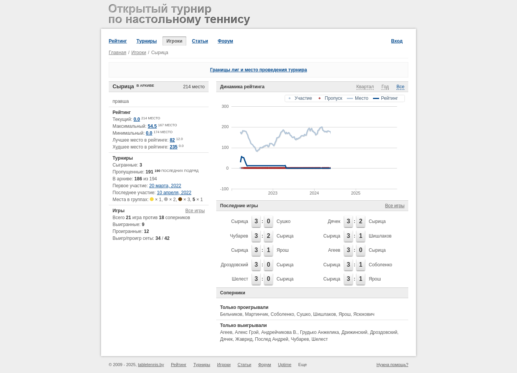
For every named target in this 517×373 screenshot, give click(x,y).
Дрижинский (354, 332)
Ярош (283, 250)
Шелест (240, 279)
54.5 (152, 126)
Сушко (283, 221)
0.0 (137, 119)
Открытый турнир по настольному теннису (181, 15)
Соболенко (380, 264)
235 (173, 147)
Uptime (285, 364)
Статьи (200, 41)
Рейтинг (118, 41)
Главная (117, 52)
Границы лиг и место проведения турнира (258, 70)
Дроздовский (234, 264)
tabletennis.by (151, 364)
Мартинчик (256, 314)
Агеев (334, 250)
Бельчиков (231, 314)
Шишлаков (380, 236)
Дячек (334, 221)
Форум (225, 41)
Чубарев (239, 236)
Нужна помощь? (392, 364)
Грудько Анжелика (319, 332)
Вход (397, 41)
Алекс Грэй (247, 332)
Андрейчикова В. (279, 332)
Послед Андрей (271, 339)
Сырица (239, 221)
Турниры (146, 41)
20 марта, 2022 (165, 185)
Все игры (195, 210)
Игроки (174, 41)
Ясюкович (363, 314)
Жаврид (243, 339)
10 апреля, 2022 (174, 192)
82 (172, 140)
